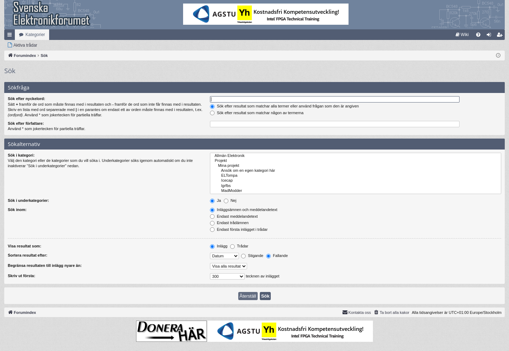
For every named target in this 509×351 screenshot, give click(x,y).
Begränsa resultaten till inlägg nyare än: (45, 265)
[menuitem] (462, 34)
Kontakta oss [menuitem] (356, 312)
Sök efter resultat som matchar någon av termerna (256, 113)
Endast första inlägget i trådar (239, 229)
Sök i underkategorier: (28, 200)
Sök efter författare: (26, 123)
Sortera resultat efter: (27, 255)
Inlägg (218, 246)
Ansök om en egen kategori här (356, 170)
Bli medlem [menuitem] (501, 36)
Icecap (356, 180)
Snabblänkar (11, 36)
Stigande (252, 255)
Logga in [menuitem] (490, 36)
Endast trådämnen (229, 223)
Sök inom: (17, 209)
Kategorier (35, 34)
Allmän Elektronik (356, 155)
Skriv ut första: (21, 276)
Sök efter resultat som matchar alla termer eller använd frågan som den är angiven (284, 106)
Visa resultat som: (24, 246)
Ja (215, 200)
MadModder (356, 190)
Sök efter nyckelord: (26, 98)
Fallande (277, 255)
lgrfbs (356, 185)
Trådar (239, 246)
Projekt (356, 160)
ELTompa (356, 175)
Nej (230, 200)
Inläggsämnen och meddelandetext (243, 209)
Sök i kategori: (21, 155)
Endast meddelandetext (234, 216)
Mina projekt (356, 165)
